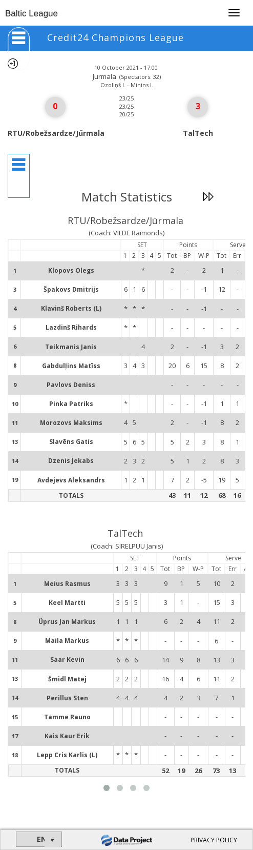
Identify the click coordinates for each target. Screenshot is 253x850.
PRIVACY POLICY (214, 840)
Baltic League (31, 13)
